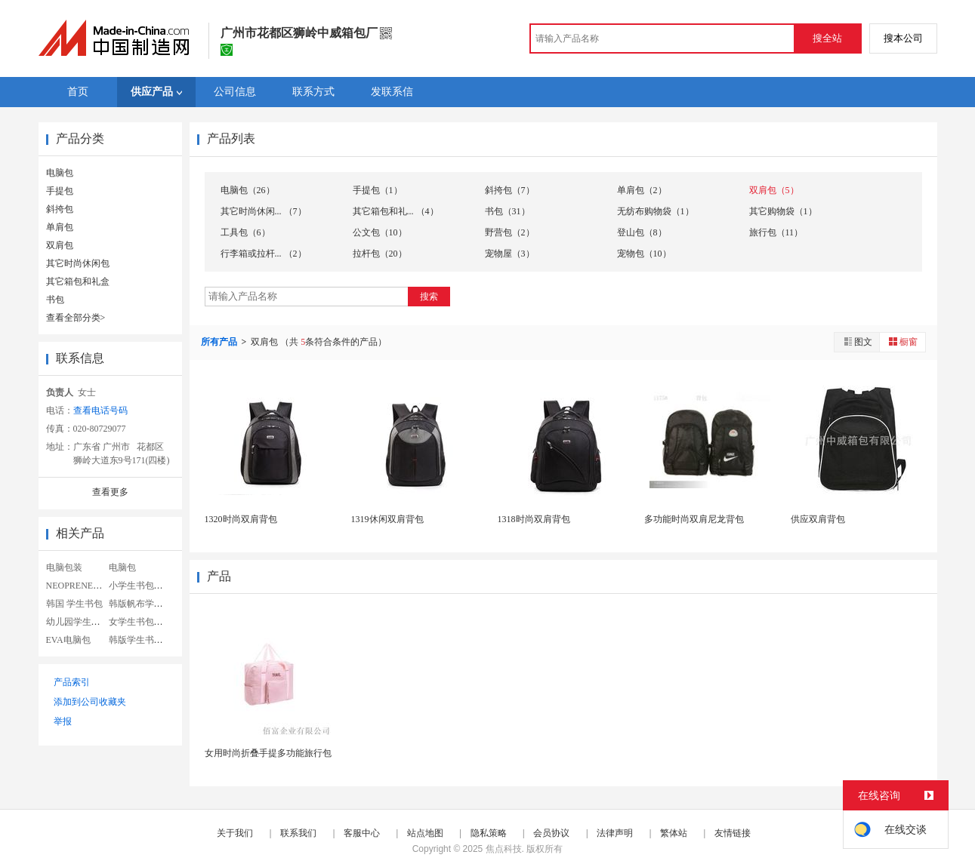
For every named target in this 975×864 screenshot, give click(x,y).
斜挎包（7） (510, 190)
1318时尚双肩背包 (534, 519)
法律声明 (615, 833)
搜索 (429, 296)
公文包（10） (380, 232)
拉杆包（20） (380, 253)
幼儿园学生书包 (78, 621)
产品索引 (72, 682)
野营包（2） (510, 232)
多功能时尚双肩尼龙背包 (694, 519)
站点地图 (425, 833)
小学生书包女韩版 (145, 585)
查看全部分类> (76, 317)
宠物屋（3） (510, 253)
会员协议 (551, 833)
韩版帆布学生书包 (145, 603)
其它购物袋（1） (783, 211)
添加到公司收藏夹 (90, 701)
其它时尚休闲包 (78, 263)
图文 (857, 341)
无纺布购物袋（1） (655, 211)
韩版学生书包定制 (145, 640)
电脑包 (59, 173)
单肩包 (59, 227)
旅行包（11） (776, 232)
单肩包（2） (642, 190)
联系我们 (298, 833)
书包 (55, 299)
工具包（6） (245, 232)
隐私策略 (489, 833)
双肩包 (59, 245)
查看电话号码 (100, 410)
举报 (63, 721)
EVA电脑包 (68, 640)
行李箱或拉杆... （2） (264, 253)
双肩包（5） (774, 190)
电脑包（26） (248, 190)
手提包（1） (378, 190)
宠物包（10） (644, 253)
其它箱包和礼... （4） (396, 211)
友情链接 (732, 833)
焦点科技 (504, 849)
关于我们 (235, 833)
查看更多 (110, 492)
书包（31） (507, 211)
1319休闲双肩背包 (387, 519)
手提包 (59, 191)
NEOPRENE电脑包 (83, 585)
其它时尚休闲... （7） (264, 211)
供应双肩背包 (818, 519)
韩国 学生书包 (74, 603)
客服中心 (362, 833)
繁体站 (673, 833)
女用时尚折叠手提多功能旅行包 (268, 753)
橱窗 (902, 341)
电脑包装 (64, 567)
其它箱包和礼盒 (78, 281)
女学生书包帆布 (140, 621)
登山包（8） (642, 232)
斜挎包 (59, 209)
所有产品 (220, 342)
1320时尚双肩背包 (241, 519)
